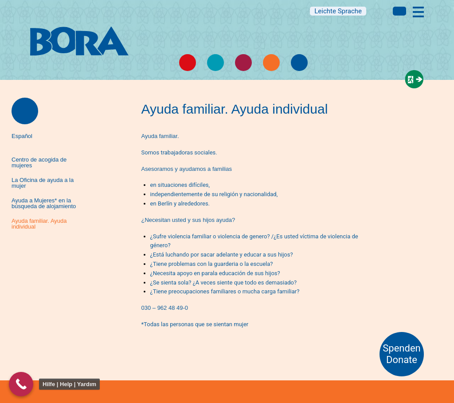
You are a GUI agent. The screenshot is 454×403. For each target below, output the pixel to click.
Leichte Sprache (338, 11)
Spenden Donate (401, 354)
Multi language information (399, 11)
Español (22, 136)
